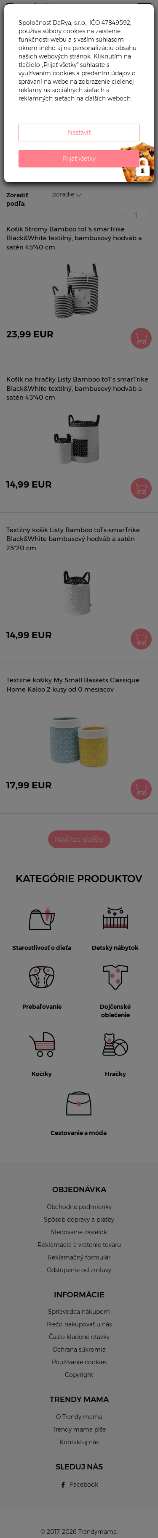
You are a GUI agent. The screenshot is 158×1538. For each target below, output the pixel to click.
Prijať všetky (79, 158)
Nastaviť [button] (79, 132)
